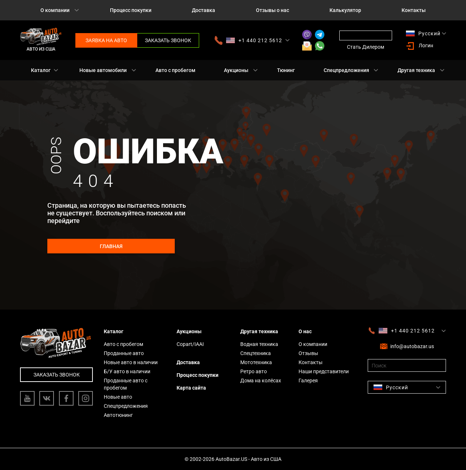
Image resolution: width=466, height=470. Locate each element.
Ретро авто (253, 371)
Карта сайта (191, 388)
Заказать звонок (168, 40)
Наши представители (324, 371)
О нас (305, 331)
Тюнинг (286, 70)
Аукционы (236, 70)
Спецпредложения (346, 70)
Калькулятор (345, 10)
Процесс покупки (130, 10)
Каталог (41, 70)
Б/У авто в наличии (127, 371)
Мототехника (256, 362)
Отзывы (308, 353)
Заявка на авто (106, 40)
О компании (55, 10)
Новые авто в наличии (131, 362)
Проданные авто (124, 353)
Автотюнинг (118, 415)
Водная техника (259, 344)
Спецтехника (255, 353)
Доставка (203, 10)
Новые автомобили (103, 70)
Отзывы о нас (272, 10)
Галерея (308, 380)
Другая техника (416, 70)
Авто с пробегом (175, 70)
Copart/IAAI (190, 344)
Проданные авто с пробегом (125, 384)
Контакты (414, 10)
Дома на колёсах (260, 380)
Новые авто (118, 397)
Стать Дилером (365, 47)
